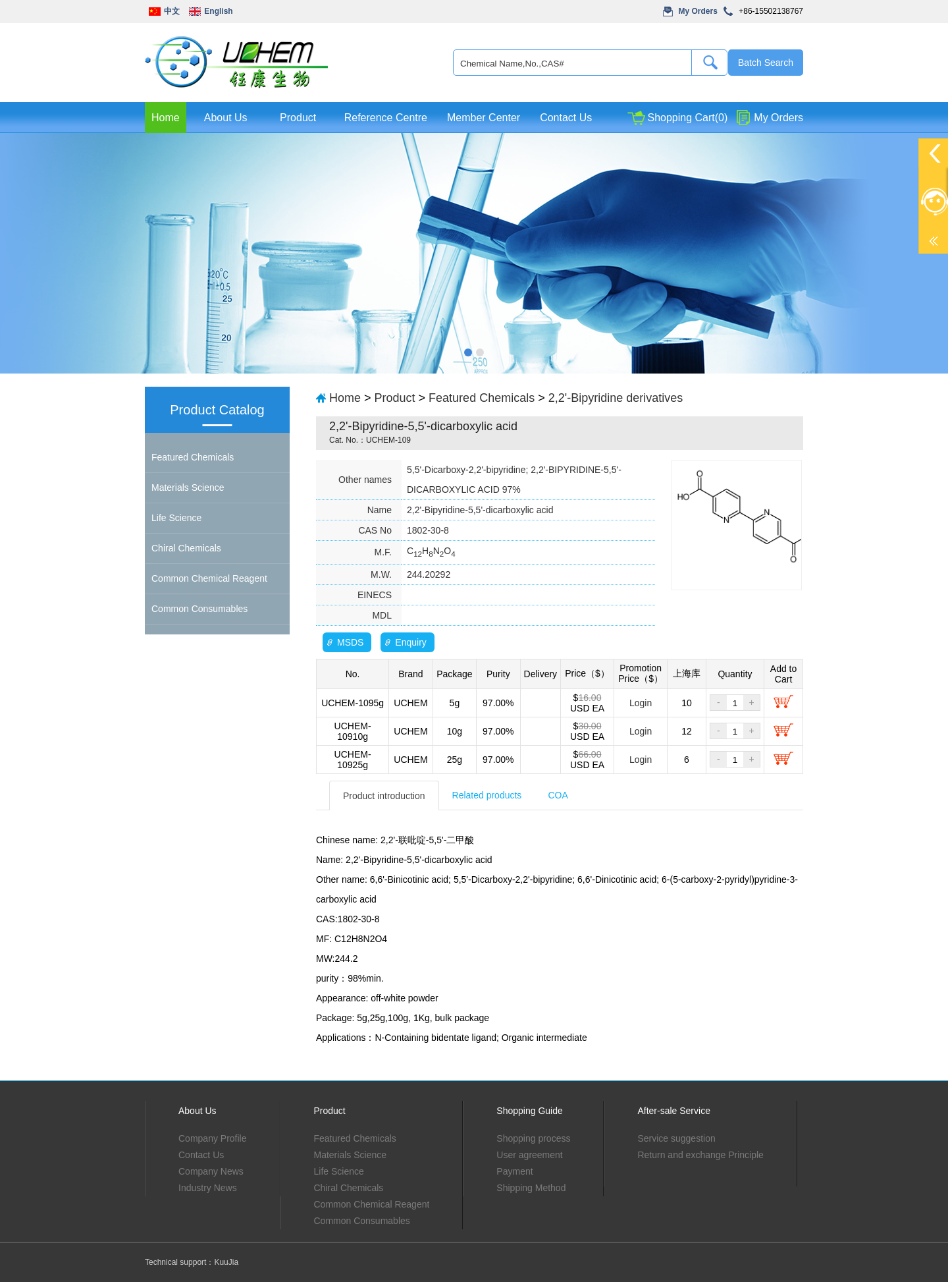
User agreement (529, 1155)
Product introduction (384, 796)
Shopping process (533, 1138)
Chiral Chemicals (186, 548)
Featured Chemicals (192, 457)
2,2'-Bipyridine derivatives (615, 397)
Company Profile (212, 1138)
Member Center (483, 117)
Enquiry (410, 642)
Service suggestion (676, 1138)
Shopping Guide (529, 1110)
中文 (172, 11)
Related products (487, 795)
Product (298, 117)
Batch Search (765, 62)
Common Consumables (199, 608)
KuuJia (226, 1262)
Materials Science (187, 487)
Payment (514, 1171)
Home (165, 117)
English (218, 11)
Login (640, 703)
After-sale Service (673, 1110)
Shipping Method (531, 1188)
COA (557, 795)
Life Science (176, 518)
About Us (226, 117)
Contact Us (566, 117)
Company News (211, 1171)
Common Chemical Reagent (209, 578)
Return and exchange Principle (700, 1155)
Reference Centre (385, 117)
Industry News (207, 1188)
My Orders (698, 11)
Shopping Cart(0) (687, 117)
